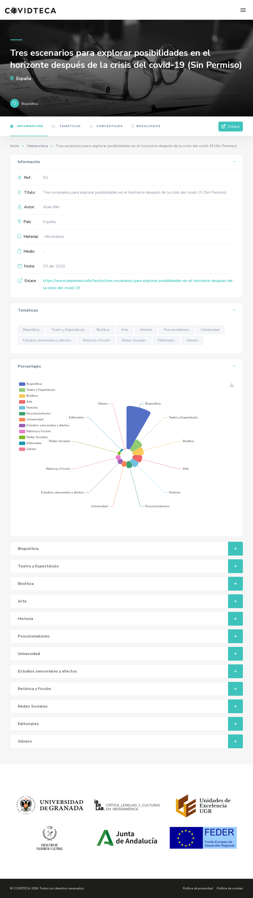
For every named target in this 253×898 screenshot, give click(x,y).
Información (26, 126)
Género (192, 340)
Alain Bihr (51, 207)
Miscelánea (54, 236)
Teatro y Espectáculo (68, 329)
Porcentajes (106, 126)
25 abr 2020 (54, 266)
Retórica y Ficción (96, 340)
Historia (146, 329)
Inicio (14, 146)
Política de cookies (230, 888)
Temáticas (66, 126)
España (20, 78)
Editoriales (166, 340)
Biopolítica (31, 329)
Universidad (210, 329)
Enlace (231, 126)
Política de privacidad (198, 888)
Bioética (103, 329)
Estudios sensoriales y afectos (47, 340)
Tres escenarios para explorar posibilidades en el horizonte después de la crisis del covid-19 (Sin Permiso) (135, 192)
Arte (124, 329)
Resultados (146, 126)
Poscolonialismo (176, 329)
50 (45, 177)
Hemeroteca (37, 146)
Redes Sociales (134, 340)
